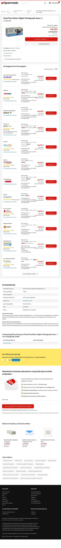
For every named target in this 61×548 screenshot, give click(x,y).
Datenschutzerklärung (31, 410)
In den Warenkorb (44, 44)
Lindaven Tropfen (52, 460)
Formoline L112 (18, 460)
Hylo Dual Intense (29, 460)
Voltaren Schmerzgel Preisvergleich (25, 464)
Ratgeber (33, 497)
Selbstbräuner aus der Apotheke (10, 478)
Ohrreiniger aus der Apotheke (28, 474)
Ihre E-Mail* (5, 399)
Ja (5, 360)
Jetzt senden (16, 360)
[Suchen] (44, 3)
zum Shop (51, 78)
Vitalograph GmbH (7, 53)
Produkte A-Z (34, 495)
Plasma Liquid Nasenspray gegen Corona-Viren (31, 478)
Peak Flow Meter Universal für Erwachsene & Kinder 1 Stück (29, 440)
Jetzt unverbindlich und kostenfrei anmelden (17, 406)
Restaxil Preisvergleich (8, 471)
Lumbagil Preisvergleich (8, 464)
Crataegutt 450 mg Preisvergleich (42, 467)
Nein (10, 360)
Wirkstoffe (33, 499)
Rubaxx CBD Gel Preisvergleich (10, 467)
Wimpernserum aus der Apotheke (11, 474)
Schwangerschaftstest (42, 474)
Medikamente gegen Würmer (35, 471)
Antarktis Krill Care (7, 460)
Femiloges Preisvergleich (26, 467)
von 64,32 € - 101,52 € (11, 48)
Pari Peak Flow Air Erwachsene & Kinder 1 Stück (48, 440)
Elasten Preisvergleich (40, 460)
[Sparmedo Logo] (9, 3)
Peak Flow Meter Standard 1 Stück (11, 440)
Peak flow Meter (7, 343)
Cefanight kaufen (40, 464)
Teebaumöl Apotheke (21, 471)
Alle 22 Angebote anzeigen (30, 273)
